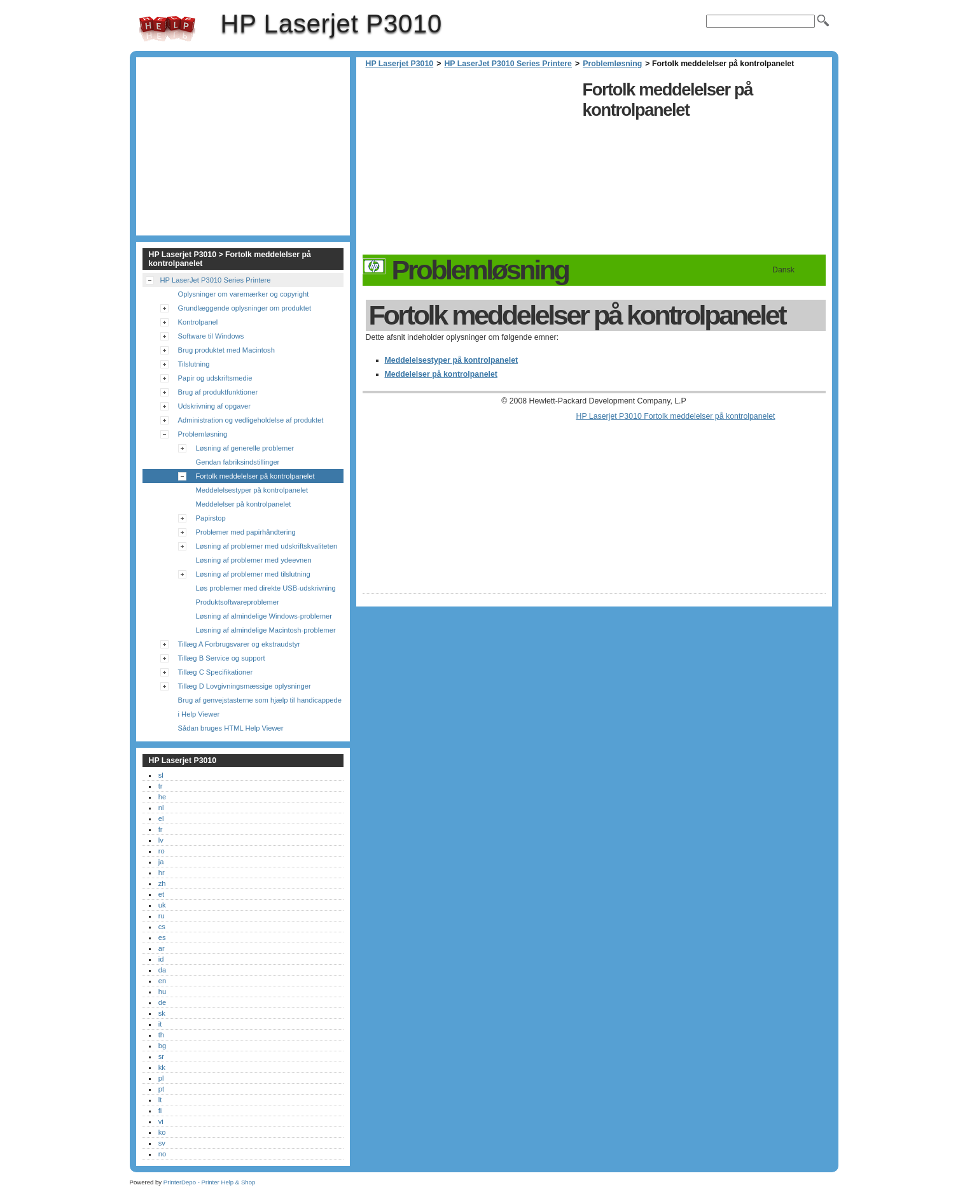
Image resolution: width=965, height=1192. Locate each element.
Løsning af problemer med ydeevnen (254, 560)
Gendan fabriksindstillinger (238, 462)
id (161, 959)
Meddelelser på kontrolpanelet (441, 374)
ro (161, 851)
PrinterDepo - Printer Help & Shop (209, 1182)
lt (160, 1100)
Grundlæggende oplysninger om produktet (245, 308)
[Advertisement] (469, 165)
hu (162, 991)
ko (162, 1132)
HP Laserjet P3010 (167, 28)
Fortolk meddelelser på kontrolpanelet (255, 476)
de (162, 1002)
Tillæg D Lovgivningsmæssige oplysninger (244, 686)
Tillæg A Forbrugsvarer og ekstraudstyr (239, 644)
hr (161, 872)
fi (160, 1110)
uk (162, 905)
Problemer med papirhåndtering (246, 532)
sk (161, 1013)
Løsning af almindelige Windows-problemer (264, 616)
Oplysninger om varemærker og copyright (243, 294)
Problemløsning (612, 63)
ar (161, 948)
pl (161, 1078)
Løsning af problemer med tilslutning (253, 574)
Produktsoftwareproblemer (237, 602)
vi (160, 1121)
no (162, 1154)
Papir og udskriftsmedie (215, 378)
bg (162, 1045)
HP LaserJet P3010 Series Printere (508, 63)
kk (161, 1067)
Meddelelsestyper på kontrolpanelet (451, 360)
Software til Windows (211, 336)
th (161, 1035)
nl (161, 807)
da (162, 970)
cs (161, 926)
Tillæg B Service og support (221, 658)
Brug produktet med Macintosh (226, 350)
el (161, 818)
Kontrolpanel (198, 322)
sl (160, 775)
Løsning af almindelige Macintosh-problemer (266, 630)
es (162, 937)
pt (161, 1089)
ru (161, 916)
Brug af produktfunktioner (218, 392)
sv (161, 1143)
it (160, 1024)
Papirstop (211, 518)
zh (162, 883)
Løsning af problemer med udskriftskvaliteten (267, 546)
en (162, 981)
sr (161, 1056)
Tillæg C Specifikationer (215, 672)
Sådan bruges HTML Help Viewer (231, 728)
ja (161, 862)
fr (160, 829)
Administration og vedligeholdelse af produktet (251, 420)
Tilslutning (194, 364)
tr (160, 786)
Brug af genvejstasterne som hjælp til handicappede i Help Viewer (260, 707)
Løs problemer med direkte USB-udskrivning (266, 588)
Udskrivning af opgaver (214, 406)
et (161, 894)
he (162, 797)
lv (160, 840)
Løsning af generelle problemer (245, 448)
